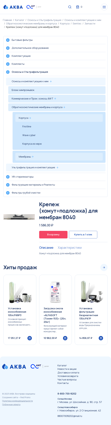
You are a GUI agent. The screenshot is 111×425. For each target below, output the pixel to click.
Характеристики (70, 248)
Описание (46, 248)
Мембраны (25, 156)
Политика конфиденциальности (17, 401)
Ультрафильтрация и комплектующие (33, 167)
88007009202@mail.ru (70, 416)
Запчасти (90, 23)
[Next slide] (104, 267)
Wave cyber (29, 135)
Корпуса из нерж (32, 143)
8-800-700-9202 (67, 393)
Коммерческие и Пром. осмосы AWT (32, 98)
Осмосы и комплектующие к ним (82, 20)
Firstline (26, 126)
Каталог (19, 20)
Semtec (77, 23)
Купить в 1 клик (83, 234)
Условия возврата (68, 376)
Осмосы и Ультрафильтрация (44, 20)
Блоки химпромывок (23, 90)
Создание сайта (10, 397)
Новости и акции (67, 369)
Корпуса (65, 23)
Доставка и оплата (68, 372)
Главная (7, 20)
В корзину (53, 234)
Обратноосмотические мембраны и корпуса (31, 23)
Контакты (63, 383)
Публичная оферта (11, 404)
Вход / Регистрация (86, 7)
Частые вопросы (67, 379)
